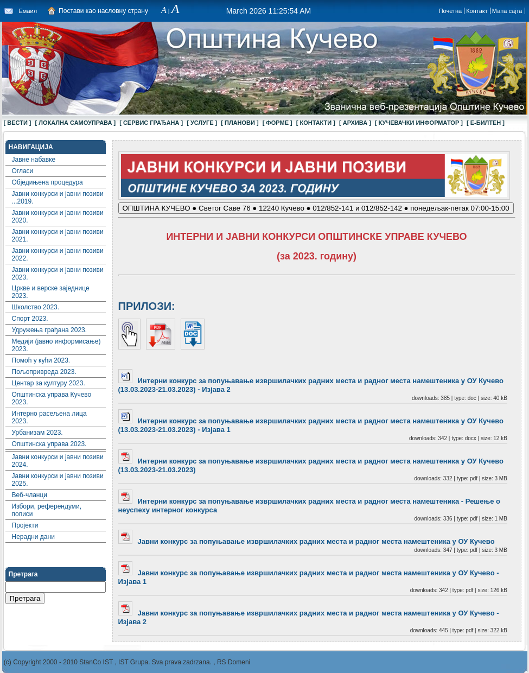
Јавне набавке (34, 159)
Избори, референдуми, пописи (47, 510)
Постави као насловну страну (103, 11)
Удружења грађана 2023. (49, 330)
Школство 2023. (36, 307)
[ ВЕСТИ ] (17, 122)
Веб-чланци (30, 495)
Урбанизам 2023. (37, 432)
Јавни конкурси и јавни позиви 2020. (58, 216)
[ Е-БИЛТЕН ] (486, 122)
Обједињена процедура (47, 182)
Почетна (450, 11)
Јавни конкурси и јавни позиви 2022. (58, 254)
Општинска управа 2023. (49, 444)
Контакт (477, 11)
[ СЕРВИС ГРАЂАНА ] (151, 122)
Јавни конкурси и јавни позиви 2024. (58, 460)
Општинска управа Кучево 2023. (52, 398)
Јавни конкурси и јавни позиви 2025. (58, 479)
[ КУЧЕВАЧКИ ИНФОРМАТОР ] (419, 122)
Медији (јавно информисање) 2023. (56, 345)
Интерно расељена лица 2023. (49, 417)
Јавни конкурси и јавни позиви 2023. (58, 273)
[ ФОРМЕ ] (277, 122)
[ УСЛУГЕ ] (202, 122)
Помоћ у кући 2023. (41, 360)
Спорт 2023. (30, 318)
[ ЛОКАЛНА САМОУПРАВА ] (75, 122)
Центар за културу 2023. (48, 383)
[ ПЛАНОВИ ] (239, 122)
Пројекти (25, 525)
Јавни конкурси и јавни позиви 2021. (58, 235)
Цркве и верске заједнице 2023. (51, 292)
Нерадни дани (33, 537)
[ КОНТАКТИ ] (315, 122)
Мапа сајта (507, 11)
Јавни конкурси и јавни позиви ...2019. (58, 197)
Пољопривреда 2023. (44, 372)
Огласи (23, 171)
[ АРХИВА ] (355, 122)
